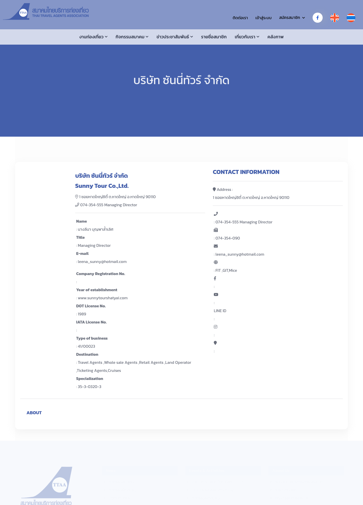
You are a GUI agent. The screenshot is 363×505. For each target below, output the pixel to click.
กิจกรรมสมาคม (130, 36)
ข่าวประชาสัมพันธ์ (173, 36)
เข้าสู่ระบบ (263, 18)
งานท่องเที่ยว (91, 36)
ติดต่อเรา (240, 18)
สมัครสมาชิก (289, 17)
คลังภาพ (275, 36)
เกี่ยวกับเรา (245, 36)
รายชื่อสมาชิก (214, 36)
